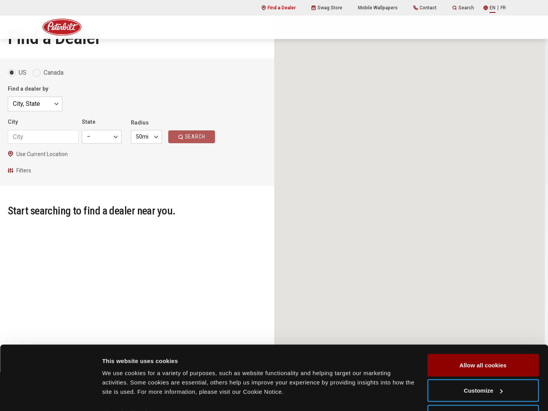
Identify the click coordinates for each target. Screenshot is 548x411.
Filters (19, 170)
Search (463, 8)
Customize (483, 365)
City (13, 122)
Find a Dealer (278, 8)
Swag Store (326, 8)
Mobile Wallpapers (378, 8)
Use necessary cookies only (483, 390)
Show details (120, 387)
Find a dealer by (28, 89)
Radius (140, 122)
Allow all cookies (483, 339)
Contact (425, 8)
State (88, 122)
